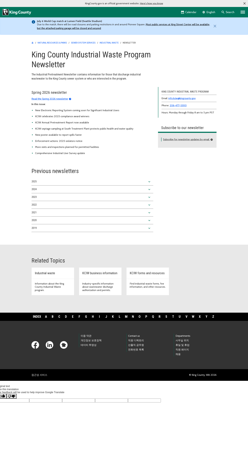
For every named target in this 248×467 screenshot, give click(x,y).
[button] (244, 3)
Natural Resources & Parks (52, 42)
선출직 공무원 (136, 369)
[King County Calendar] (189, 12)
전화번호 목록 (136, 374)
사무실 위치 (182, 365)
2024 (91, 214)
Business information (171, 67)
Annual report (167, 82)
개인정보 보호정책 (91, 365)
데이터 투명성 (88, 369)
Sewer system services (83, 42)
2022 (91, 230)
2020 (91, 245)
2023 (91, 222)
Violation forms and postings (175, 87)
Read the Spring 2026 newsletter (49, 123)
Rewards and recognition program (178, 97)
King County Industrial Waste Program (180, 52)
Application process (170, 57)
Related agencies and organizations (179, 102)
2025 (91, 207)
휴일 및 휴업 (182, 369)
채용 (178, 379)
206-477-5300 (178, 130)
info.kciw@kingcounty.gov (182, 123)
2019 (91, 253)
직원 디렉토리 (136, 365)
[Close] (214, 26)
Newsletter (166, 92)
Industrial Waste (109, 42)
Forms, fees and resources (174, 72)
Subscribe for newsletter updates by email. (186, 164)
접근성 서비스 (39, 399)
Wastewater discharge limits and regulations (184, 77)
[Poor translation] (11, 421)
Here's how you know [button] (151, 3)
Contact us (134, 360)
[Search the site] (228, 12)
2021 (91, 238)
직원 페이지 (182, 374)
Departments (183, 360)
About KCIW (166, 62)
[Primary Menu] (243, 12)
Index (37, 341)
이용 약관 (86, 360)
